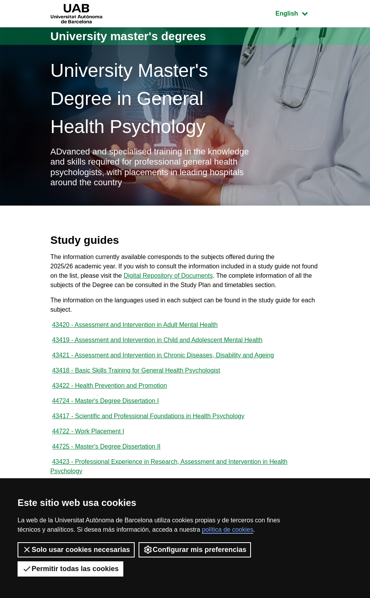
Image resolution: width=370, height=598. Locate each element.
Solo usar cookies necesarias (76, 549)
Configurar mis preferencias (194, 549)
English (297, 13)
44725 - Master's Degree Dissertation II (106, 446)
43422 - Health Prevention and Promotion (109, 385)
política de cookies (227, 529)
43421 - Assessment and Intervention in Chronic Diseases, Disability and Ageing (163, 355)
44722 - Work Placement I (88, 431)
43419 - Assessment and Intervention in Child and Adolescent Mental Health (157, 340)
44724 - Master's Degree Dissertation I (105, 400)
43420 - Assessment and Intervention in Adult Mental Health (134, 324)
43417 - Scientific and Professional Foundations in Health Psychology (148, 416)
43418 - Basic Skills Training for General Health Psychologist (136, 370)
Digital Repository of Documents (168, 275)
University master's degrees (128, 36)
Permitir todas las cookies (70, 568)
